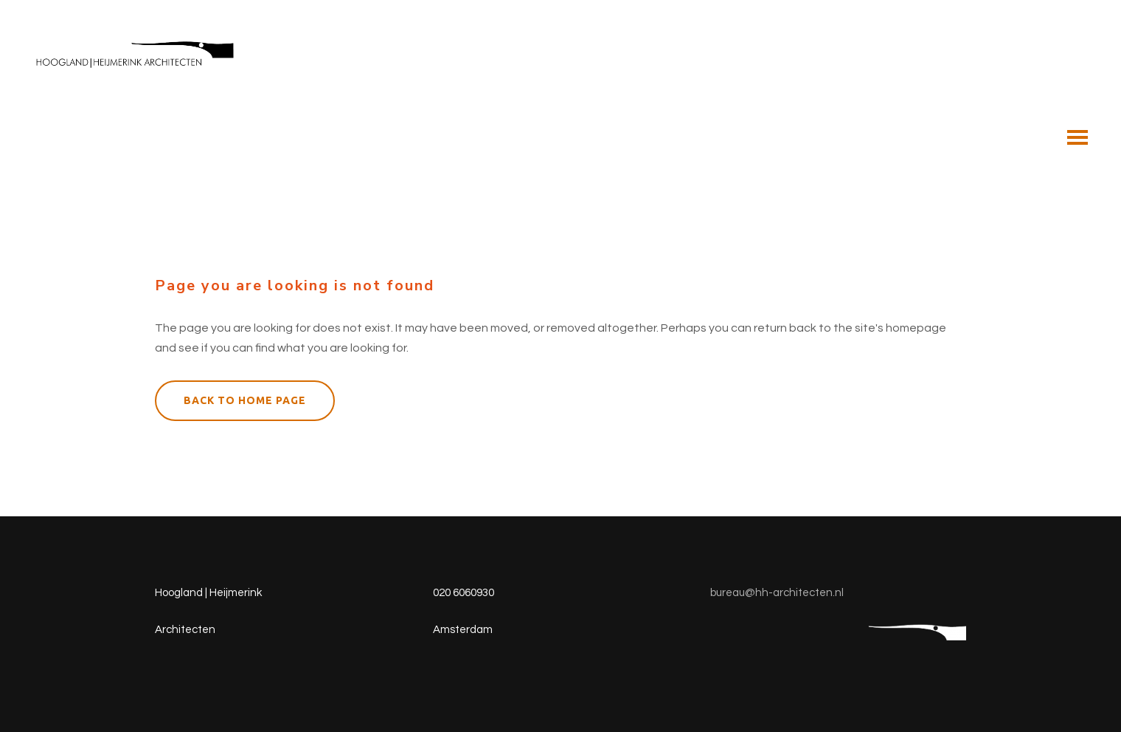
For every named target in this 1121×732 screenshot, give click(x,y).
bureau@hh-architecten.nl (777, 592)
